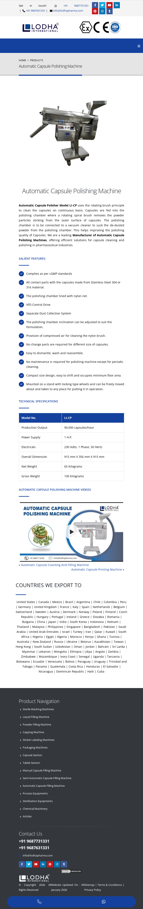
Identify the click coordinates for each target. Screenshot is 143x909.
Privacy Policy (92, 890)
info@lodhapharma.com (68, 10)
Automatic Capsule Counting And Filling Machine (55, 565)
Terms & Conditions (110, 885)
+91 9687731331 (73, 5)
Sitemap (89, 885)
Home (22, 60)
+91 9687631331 (35, 10)
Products (36, 60)
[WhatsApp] (104, 902)
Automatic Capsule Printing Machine (96, 569)
